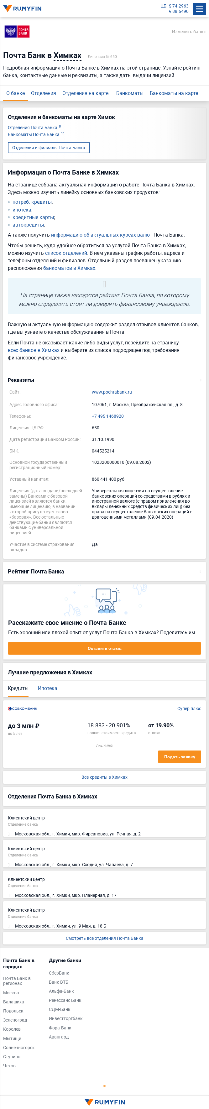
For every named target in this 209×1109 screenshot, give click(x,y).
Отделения (43, 93)
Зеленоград (15, 1020)
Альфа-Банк (61, 991)
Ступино (11, 1056)
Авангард (59, 1037)
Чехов (9, 1066)
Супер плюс (189, 708)
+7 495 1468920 (108, 416)
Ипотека (47, 688)
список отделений (66, 252)
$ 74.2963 (179, 6)
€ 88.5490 (179, 11)
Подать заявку (179, 756)
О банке (15, 93)
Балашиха (13, 1002)
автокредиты (28, 225)
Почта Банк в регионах (17, 981)
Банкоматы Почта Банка (36, 134)
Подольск (13, 1011)
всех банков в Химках (34, 350)
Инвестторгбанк (66, 1018)
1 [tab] (105, 1086)
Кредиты (18, 688)
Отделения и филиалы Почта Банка (48, 147)
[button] (104, 380)
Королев (12, 1029)
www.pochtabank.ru (112, 392)
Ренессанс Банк (65, 1000)
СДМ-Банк (60, 1009)
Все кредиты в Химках (104, 777)
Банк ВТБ (58, 982)
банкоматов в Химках (69, 267)
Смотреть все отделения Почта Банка (105, 938)
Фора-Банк (60, 1028)
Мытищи (12, 1038)
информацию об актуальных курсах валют (101, 234)
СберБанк (59, 973)
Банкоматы (130, 93)
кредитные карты (33, 217)
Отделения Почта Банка (34, 127)
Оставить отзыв (105, 648)
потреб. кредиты (32, 202)
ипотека (22, 210)
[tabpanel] (23, 1014)
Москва (11, 993)
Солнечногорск (19, 1047)
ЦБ (163, 6)
